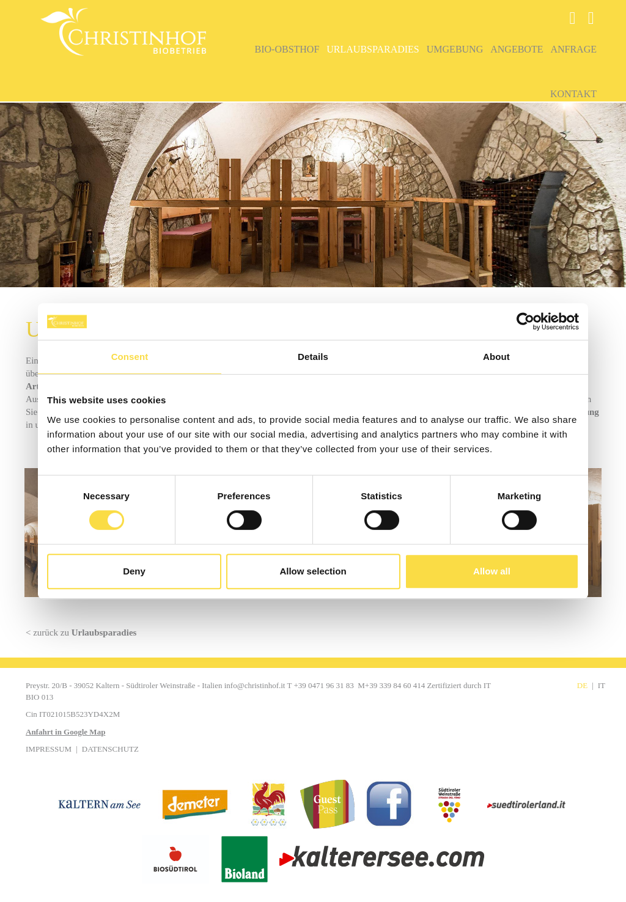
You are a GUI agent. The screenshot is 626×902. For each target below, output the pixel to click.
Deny (134, 571)
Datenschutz (110, 749)
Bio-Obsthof (287, 49)
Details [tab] (313, 356)
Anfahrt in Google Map (65, 731)
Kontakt (573, 94)
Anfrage (573, 49)
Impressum (49, 749)
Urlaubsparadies (372, 49)
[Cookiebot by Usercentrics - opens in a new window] (525, 321)
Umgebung (455, 49)
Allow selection (312, 571)
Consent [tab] (130, 356)
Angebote (516, 49)
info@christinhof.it (254, 685)
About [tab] (496, 356)
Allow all (491, 571)
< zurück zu (81, 632)
